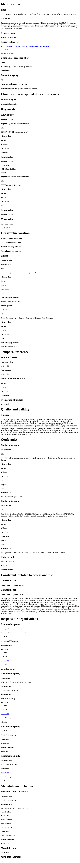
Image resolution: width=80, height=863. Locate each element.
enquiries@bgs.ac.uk (8, 835)
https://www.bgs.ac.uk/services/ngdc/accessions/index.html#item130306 (25, 46)
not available (5, 661)
